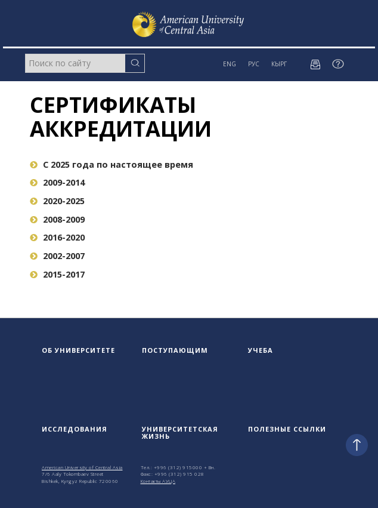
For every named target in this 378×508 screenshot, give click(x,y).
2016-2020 (57, 237)
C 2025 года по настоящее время (111, 164)
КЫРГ (279, 64)
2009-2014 (57, 182)
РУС (253, 64)
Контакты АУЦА (158, 481)
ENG (229, 64)
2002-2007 (57, 255)
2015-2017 (57, 274)
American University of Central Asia (82, 467)
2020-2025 (57, 201)
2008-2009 (57, 219)
